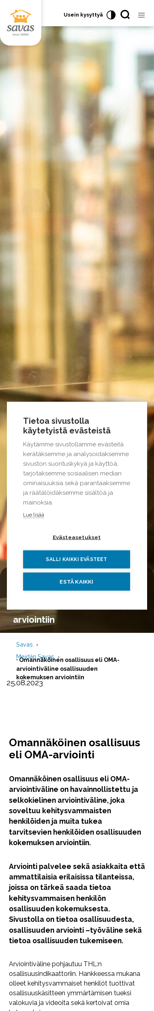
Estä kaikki (76, 581)
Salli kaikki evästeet (76, 559)
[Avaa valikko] (141, 15)
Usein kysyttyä (83, 15)
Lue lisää (33, 514)
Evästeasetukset (77, 537)
